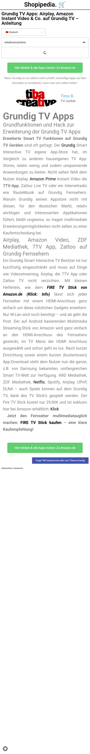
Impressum (18, 468)
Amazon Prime (43, 179)
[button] (84, 42)
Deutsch (12, 32)
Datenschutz (6, 468)
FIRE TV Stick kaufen (40, 422)
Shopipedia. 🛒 (45, 4)
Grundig (68, 145)
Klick (54, 409)
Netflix (39, 382)
